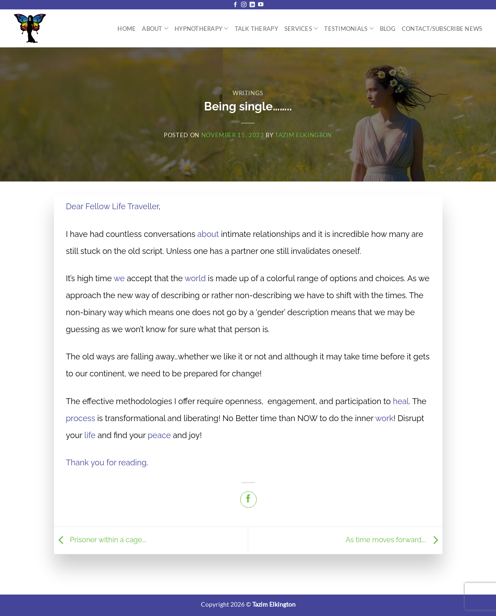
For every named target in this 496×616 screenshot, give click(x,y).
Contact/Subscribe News (442, 28)
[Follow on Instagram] (243, 5)
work (384, 418)
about (208, 234)
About (155, 28)
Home (126, 28)
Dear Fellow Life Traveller (112, 206)
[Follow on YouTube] (260, 5)
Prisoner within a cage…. (101, 540)
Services (301, 28)
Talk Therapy (256, 28)
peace (159, 435)
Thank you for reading (106, 462)
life (90, 435)
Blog (388, 28)
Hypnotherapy (202, 28)
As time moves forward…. (394, 540)
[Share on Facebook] (248, 499)
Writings (248, 93)
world (195, 278)
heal (401, 401)
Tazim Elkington (303, 135)
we (119, 278)
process (81, 418)
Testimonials (349, 28)
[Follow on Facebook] (235, 5)
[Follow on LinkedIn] (252, 5)
